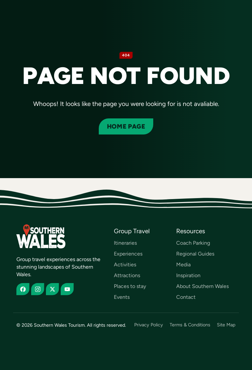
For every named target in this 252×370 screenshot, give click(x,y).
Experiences (128, 254)
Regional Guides (195, 254)
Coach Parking (193, 243)
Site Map (226, 325)
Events (122, 297)
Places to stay (130, 286)
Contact (186, 297)
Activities (125, 264)
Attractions (127, 275)
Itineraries (125, 243)
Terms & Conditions (190, 325)
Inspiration (188, 275)
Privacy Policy (148, 325)
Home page (126, 126)
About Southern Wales (202, 286)
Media (183, 264)
